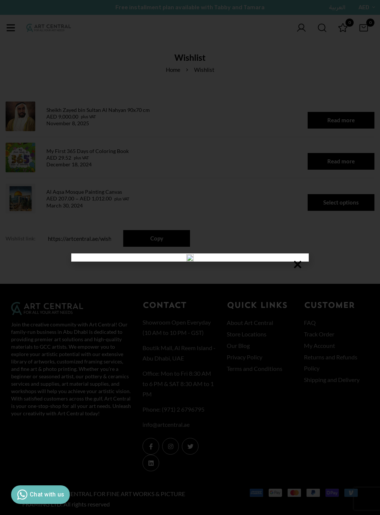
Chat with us (39, 494)
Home (173, 69)
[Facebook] (150, 446)
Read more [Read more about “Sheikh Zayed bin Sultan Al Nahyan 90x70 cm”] (341, 120)
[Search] (322, 28)
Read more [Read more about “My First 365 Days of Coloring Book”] (341, 161)
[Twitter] (190, 446)
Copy (156, 238)
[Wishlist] (342, 28)
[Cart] (363, 28)
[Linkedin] (150, 463)
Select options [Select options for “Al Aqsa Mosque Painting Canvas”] (341, 202)
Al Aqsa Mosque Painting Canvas (84, 192)
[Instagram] (170, 446)
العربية (337, 7)
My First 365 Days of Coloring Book (87, 151)
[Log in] (301, 28)
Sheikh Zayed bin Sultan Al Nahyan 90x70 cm (98, 110)
